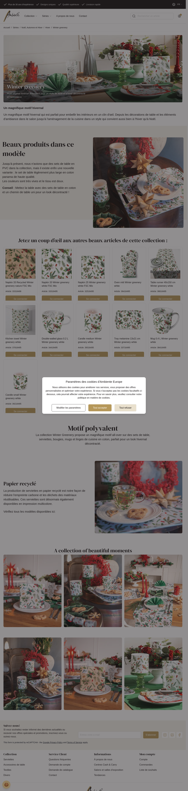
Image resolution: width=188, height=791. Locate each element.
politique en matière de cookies (94, 398)
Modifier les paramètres (68, 408)
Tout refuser (125, 408)
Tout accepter (100, 408)
